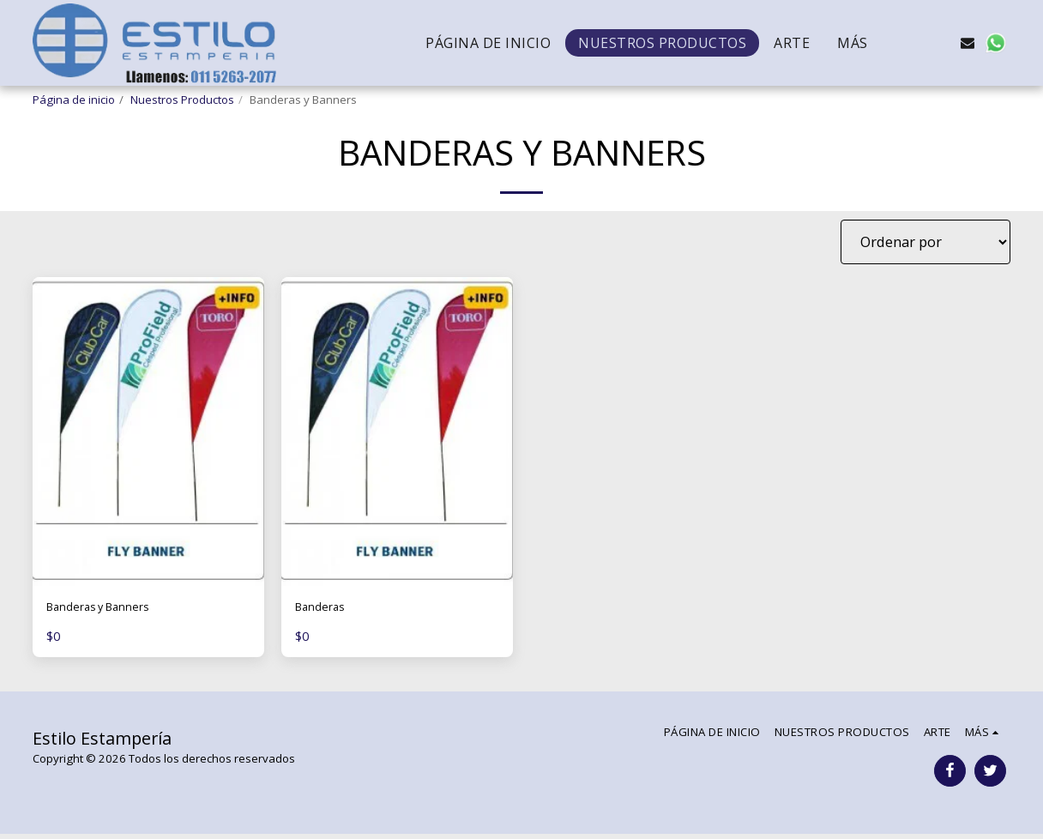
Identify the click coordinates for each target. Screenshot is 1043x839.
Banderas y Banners (112, 609)
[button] (912, 43)
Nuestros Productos (182, 99)
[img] (148, 431)
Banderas (326, 609)
